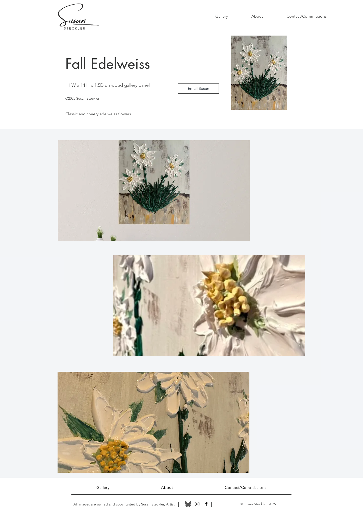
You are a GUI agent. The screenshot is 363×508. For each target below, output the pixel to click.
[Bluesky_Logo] (188, 504)
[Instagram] (197, 504)
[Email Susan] (198, 88)
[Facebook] (206, 504)
